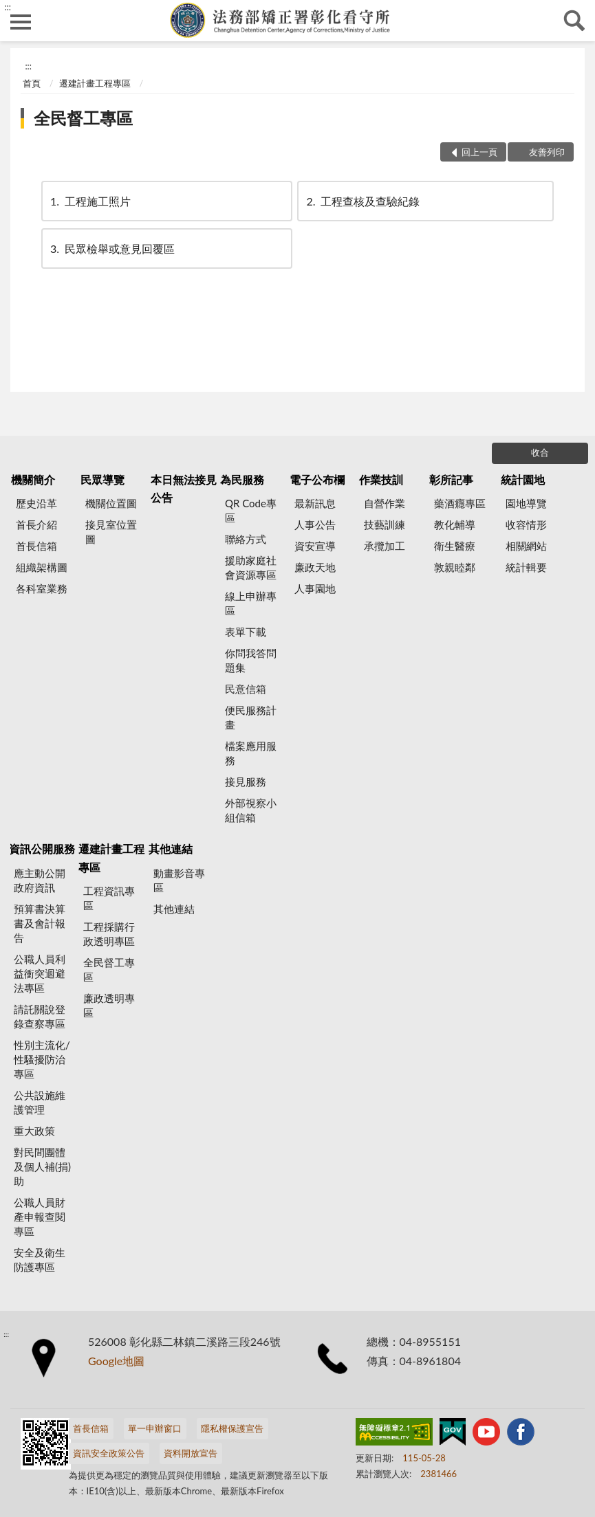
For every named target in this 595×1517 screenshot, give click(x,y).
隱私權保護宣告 (232, 1428)
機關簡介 (33, 479)
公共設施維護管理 (39, 1102)
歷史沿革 (36, 503)
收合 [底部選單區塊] (540, 452)
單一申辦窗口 (155, 1428)
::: (7, 6)
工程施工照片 (89, 201)
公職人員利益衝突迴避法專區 (39, 973)
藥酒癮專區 (460, 503)
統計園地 (523, 479)
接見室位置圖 (111, 531)
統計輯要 (526, 567)
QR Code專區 (251, 510)
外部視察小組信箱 (251, 810)
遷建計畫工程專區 (95, 83)
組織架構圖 (41, 567)
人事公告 (315, 524)
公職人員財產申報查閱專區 (39, 1216)
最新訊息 (315, 503)
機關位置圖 (111, 503)
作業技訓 (381, 479)
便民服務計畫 (251, 717)
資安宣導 (315, 546)
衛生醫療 (454, 546)
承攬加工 (384, 546)
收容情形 (526, 524)
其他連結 (171, 848)
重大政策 (34, 1131)
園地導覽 (526, 503)
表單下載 (245, 631)
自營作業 (384, 503)
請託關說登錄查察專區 (39, 1016)
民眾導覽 (102, 479)
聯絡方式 (245, 539)
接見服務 (245, 781)
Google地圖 (116, 1360)
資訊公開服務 (42, 848)
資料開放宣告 (190, 1453)
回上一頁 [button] (479, 151)
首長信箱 (36, 546)
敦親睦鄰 (454, 567)
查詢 (574, 20)
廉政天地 (315, 567)
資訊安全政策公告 (108, 1453)
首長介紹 (36, 524)
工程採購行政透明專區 (109, 933)
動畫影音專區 (179, 880)
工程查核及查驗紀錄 (362, 201)
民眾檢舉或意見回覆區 (111, 248)
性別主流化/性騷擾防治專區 (42, 1059)
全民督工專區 (83, 118)
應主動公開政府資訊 (39, 880)
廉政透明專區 (109, 1005)
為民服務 (242, 479)
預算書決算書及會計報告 (39, 923)
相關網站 (526, 546)
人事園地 (315, 588)
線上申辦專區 (251, 603)
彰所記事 (451, 479)
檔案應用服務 (251, 753)
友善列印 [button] (547, 151)
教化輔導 (454, 524)
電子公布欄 (317, 479)
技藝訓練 (384, 524)
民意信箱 (245, 689)
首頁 (32, 83)
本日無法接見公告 (184, 488)
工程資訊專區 (109, 898)
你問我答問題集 (251, 660)
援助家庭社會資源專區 (251, 567)
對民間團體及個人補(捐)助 (42, 1166)
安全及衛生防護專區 (39, 1259)
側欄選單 (20, 22)
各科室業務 (41, 588)
